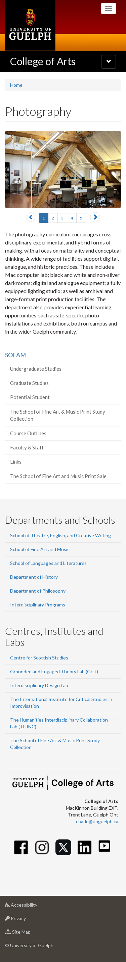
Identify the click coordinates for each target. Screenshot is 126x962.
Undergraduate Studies (35, 369)
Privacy (26, 920)
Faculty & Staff (27, 447)
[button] (30, 217)
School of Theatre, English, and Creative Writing (60, 535)
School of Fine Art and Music (40, 549)
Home (16, 85)
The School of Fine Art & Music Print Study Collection (57, 415)
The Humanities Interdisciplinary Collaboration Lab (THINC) (59, 723)
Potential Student (30, 397)
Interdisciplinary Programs (37, 604)
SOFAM (15, 355)
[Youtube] (104, 846)
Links (16, 462)
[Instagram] (42, 847)
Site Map (28, 933)
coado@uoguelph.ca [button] (97, 821)
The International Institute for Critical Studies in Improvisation (61, 702)
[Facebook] (21, 847)
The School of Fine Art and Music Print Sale (58, 476)
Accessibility (31, 906)
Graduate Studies (29, 383)
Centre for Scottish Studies (39, 657)
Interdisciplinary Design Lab (39, 685)
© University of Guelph (29, 945)
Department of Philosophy (38, 591)
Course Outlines (28, 433)
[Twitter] (63, 847)
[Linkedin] (84, 847)
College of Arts (43, 61)
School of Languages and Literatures (48, 563)
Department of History (34, 577)
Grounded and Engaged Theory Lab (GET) (54, 671)
